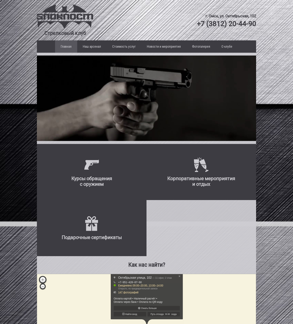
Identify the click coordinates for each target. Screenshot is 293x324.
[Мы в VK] (231, 310)
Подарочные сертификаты (160, 311)
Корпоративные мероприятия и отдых (152, 306)
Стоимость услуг (124, 46)
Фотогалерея (201, 46)
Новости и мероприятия (164, 46)
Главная (66, 46)
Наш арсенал (92, 46)
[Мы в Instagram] (249, 310)
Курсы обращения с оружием (158, 301)
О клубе (226, 46)
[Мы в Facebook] (241, 310)
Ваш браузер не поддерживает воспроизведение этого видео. (146, 98)
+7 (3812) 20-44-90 (224, 23)
